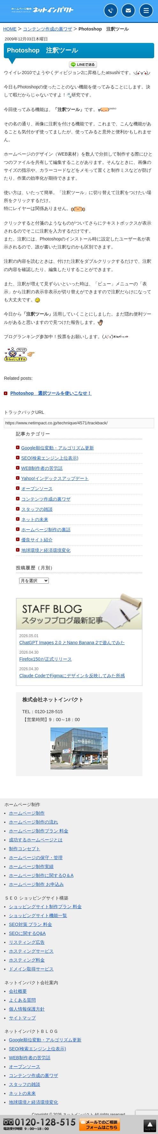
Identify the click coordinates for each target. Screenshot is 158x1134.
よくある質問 (22, 1000)
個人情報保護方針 (27, 1009)
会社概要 (18, 991)
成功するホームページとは (36, 839)
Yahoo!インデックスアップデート (55, 478)
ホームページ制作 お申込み (36, 884)
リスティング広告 (27, 942)
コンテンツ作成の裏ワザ (46, 499)
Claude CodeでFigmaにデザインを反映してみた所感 (72, 675)
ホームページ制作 (27, 813)
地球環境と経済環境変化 (46, 550)
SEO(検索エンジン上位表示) (50, 458)
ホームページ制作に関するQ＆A (41, 875)
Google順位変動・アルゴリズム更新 (57, 447)
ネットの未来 (34, 519)
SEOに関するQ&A (27, 933)
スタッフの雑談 (37, 509)
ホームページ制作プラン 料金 (38, 830)
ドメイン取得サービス (31, 968)
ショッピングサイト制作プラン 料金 (45, 906)
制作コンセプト (24, 848)
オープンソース (37, 488)
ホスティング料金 (27, 960)
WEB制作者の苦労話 (42, 468)
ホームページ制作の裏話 (46, 529)
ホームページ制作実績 (31, 866)
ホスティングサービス (31, 951)
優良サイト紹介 (37, 539)
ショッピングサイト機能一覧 (38, 915)
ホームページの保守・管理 (36, 857)
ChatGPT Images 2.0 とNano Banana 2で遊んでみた (72, 642)
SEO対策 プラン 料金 (30, 924)
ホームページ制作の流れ (33, 821)
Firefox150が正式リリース (45, 659)
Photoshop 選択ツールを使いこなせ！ (51, 393)
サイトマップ (22, 1017)
